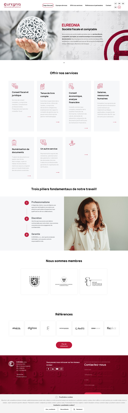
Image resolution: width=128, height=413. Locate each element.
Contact (108, 5)
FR (119, 7)
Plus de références (64, 345)
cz (115, 3)
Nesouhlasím (64, 409)
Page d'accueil (48, 5)
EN (119, 3)
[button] (64, 63)
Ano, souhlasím (50, 409)
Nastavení (79, 409)
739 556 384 (19, 374)
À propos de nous (61, 5)
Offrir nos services (76, 5)
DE (123, 3)
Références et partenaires (94, 5)
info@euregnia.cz (21, 376)
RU (115, 7)
